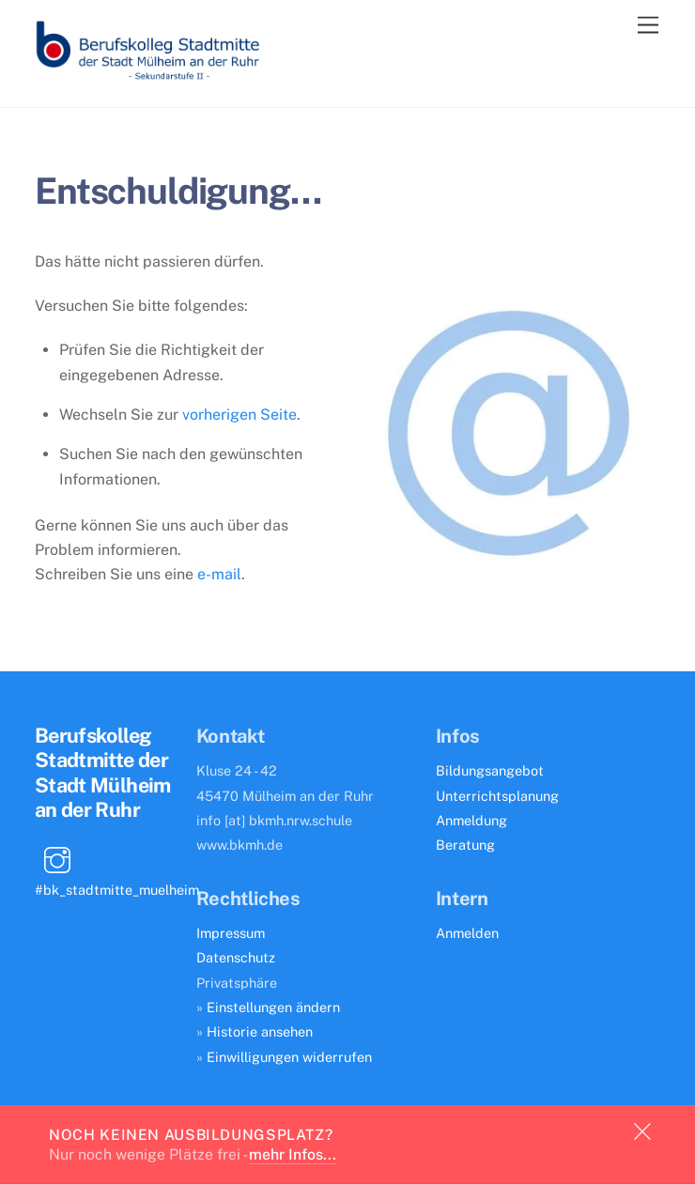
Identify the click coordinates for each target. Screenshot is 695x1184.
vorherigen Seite (239, 414)
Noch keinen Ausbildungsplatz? (190, 1134)
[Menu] (648, 26)
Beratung (465, 845)
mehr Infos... (292, 1154)
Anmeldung (471, 820)
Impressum (230, 933)
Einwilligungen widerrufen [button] (289, 1057)
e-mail (219, 574)
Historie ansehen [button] (260, 1031)
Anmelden (467, 933)
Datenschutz (235, 957)
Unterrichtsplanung (497, 796)
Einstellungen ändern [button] (273, 1007)
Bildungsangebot (490, 770)
